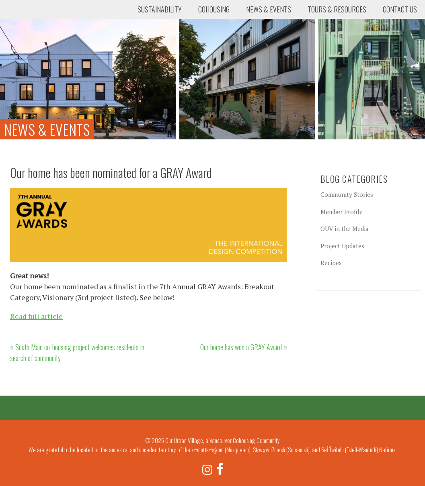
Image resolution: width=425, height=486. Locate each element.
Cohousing (214, 9)
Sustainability (160, 9)
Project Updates (342, 246)
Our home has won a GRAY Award (241, 347)
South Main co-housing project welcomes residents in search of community (77, 352)
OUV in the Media (344, 229)
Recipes (331, 263)
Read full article (36, 316)
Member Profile (341, 212)
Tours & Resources (337, 9)
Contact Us (400, 9)
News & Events (268, 9)
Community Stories (346, 194)
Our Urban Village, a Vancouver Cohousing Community (38, 30)
